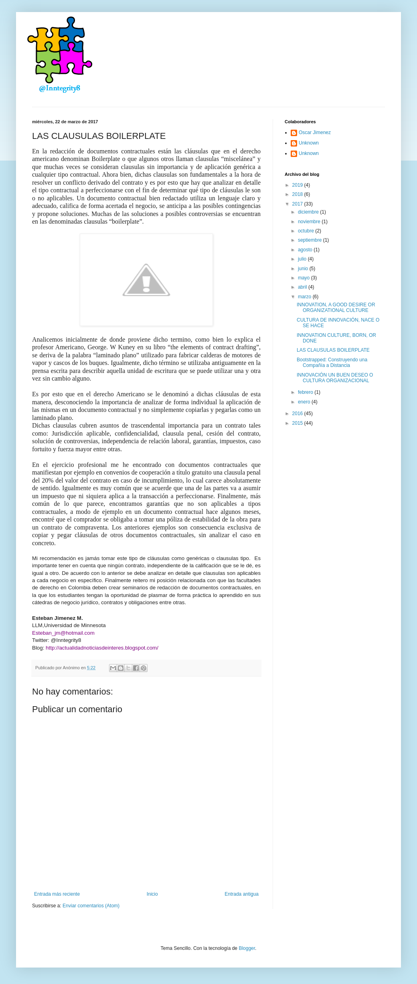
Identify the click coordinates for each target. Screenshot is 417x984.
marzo (305, 296)
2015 (298, 423)
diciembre (309, 212)
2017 (298, 204)
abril (303, 287)
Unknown (309, 143)
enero (305, 402)
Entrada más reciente (57, 894)
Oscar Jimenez (315, 132)
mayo (304, 278)
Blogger (247, 948)
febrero (306, 392)
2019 (298, 185)
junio (304, 268)
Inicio (152, 894)
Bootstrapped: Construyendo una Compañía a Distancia (332, 362)
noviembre (310, 221)
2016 (298, 413)
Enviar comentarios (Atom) (91, 906)
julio (303, 259)
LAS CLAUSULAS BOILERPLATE (333, 350)
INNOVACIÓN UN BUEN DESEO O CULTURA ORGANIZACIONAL (335, 377)
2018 (298, 194)
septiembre (310, 240)
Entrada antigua (242, 894)
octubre (306, 231)
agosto (306, 250)
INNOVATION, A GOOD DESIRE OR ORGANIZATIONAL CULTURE (336, 307)
